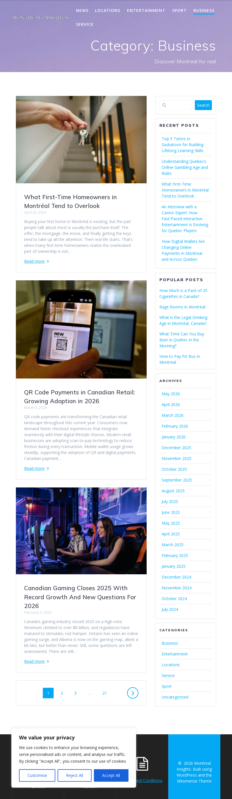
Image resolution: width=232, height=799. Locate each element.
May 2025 (171, 523)
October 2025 (174, 469)
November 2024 (176, 587)
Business (203, 10)
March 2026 (173, 415)
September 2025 (177, 480)
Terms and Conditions (142, 780)
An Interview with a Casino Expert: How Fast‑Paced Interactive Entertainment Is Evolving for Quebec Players (185, 218)
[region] (73, 758)
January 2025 (173, 566)
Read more (34, 261)
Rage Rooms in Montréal (182, 307)
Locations (107, 10)
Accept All (111, 775)
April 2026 (171, 404)
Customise (37, 775)
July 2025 (170, 501)
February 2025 (175, 555)
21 (106, 693)
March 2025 (173, 544)
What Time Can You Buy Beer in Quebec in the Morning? (181, 339)
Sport (179, 10)
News (82, 10)
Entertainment (146, 10)
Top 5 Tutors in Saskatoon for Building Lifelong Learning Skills (182, 144)
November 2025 (176, 458)
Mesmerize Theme (194, 781)
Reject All (74, 775)
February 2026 (175, 426)
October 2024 (174, 598)
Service (85, 24)
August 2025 (173, 490)
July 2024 (170, 609)
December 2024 (176, 577)
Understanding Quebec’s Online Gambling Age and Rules (185, 167)
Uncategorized (175, 697)
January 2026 (173, 437)
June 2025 (171, 512)
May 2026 (171, 393)
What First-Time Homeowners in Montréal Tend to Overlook (185, 190)
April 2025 (171, 534)
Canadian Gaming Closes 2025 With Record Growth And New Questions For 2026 (80, 596)
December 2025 (176, 447)
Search (203, 105)
